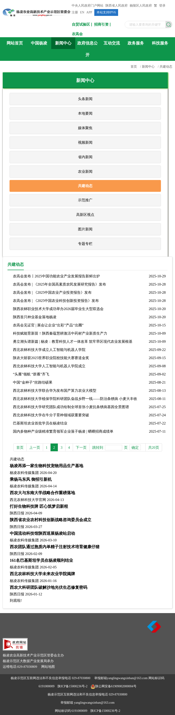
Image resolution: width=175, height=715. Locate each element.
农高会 (77, 34)
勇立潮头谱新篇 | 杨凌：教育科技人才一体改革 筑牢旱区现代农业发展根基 (72, 341)
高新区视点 (85, 215)
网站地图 (48, 666)
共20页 (153, 447)
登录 (162, 5)
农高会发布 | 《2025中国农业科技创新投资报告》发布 (56, 301)
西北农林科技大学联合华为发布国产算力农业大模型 (54, 390)
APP (89, 12)
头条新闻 (85, 99)
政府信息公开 (87, 49)
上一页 (34, 447)
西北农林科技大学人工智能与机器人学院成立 (49, 366)
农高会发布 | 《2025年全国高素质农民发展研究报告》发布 (59, 284)
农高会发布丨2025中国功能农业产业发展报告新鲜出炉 (56, 276)
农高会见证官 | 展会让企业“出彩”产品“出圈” (48, 325)
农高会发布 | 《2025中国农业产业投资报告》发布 (52, 292)
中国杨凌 (39, 43)
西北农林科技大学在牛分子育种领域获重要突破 (51, 415)
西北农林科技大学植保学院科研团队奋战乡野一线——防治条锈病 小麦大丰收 (75, 399)
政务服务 (136, 43)
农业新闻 (85, 171)
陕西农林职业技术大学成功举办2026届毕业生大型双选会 (58, 309)
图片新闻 (85, 229)
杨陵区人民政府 (141, 5)
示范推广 (85, 200)
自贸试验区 (81, 24)
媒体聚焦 (85, 128)
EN (82, 12)
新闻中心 (63, 43)
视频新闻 (85, 142)
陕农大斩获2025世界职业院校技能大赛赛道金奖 (51, 358)
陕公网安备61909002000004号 (115, 686)
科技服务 (160, 43)
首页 (134, 66)
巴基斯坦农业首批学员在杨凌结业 (40, 423)
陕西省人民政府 (116, 5)
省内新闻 (85, 157)
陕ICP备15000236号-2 (72, 686)
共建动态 (166, 66)
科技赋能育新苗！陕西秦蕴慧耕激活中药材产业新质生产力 (60, 333)
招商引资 (101, 24)
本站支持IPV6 (106, 12)
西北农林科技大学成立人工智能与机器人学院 (49, 350)
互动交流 (112, 43)
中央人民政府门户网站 (87, 5)
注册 (75, 12)
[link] (15, 649)
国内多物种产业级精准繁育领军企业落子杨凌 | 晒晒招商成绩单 (63, 431)
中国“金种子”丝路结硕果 (32, 382)
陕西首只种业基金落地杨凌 (34, 317)
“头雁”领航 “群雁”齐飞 (31, 374)
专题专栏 (85, 244)
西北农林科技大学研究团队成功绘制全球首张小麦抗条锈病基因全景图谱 (71, 407)
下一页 (81, 447)
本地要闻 (85, 113)
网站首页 (15, 43)
